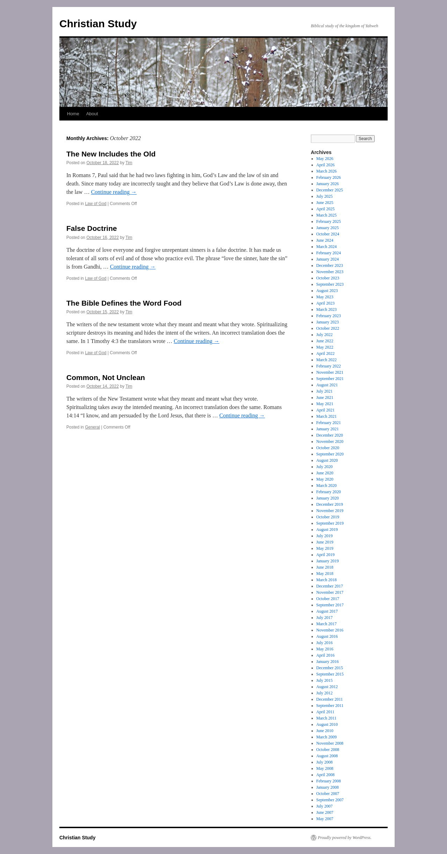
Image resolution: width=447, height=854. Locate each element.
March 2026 (326, 171)
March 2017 (326, 623)
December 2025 (329, 190)
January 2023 (327, 322)
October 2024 (327, 234)
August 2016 (327, 636)
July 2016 (324, 642)
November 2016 (330, 630)
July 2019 (324, 535)
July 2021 (324, 391)
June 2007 (325, 812)
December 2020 (329, 435)
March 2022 (326, 359)
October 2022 (327, 328)
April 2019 (325, 554)
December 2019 (329, 504)
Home (73, 113)
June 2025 (325, 202)
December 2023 (329, 265)
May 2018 (325, 573)
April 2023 (325, 303)
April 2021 (325, 410)
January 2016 (327, 661)
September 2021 (330, 378)
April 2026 (325, 164)
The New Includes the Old (111, 154)
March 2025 (326, 215)
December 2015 (329, 667)
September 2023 (330, 284)
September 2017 (330, 605)
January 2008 (327, 787)
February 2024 (328, 252)
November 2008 (330, 743)
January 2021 (327, 428)
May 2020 (325, 479)
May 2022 (325, 347)
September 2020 (330, 454)
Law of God (95, 203)
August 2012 (327, 686)
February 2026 (328, 177)
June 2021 (325, 397)
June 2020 (325, 472)
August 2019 (327, 529)
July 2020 (324, 466)
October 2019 (327, 516)
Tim (128, 162)
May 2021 (325, 403)
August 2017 (327, 611)
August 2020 (327, 460)
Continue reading (114, 192)
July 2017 (324, 617)
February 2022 (328, 366)
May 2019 (325, 548)
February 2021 (328, 422)
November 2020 (330, 441)
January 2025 (327, 227)
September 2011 (330, 705)
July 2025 (324, 196)
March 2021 (326, 416)
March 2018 (326, 579)
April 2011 (325, 711)
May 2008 (325, 768)
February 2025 (328, 221)
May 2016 (325, 649)
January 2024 (327, 259)
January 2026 (327, 183)
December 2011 (329, 699)
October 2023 (327, 278)
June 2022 (325, 340)
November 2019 (330, 510)
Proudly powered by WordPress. (345, 837)
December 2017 (329, 586)
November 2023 (330, 271)
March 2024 (326, 246)
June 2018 (325, 567)
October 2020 (327, 447)
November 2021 (330, 372)
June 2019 (325, 542)
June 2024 (325, 240)
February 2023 (328, 315)
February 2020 (328, 491)
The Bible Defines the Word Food (124, 303)
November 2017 (330, 592)
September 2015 (330, 674)
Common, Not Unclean (105, 377)
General (92, 427)
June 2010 (325, 730)
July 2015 (324, 680)
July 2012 (324, 693)
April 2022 (325, 353)
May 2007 (325, 818)
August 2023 (327, 290)
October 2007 (327, 793)
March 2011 (326, 718)
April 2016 (325, 655)
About (92, 113)
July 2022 (324, 334)
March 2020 (326, 485)
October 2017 (327, 598)
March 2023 (326, 309)
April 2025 (325, 208)
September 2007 (330, 799)
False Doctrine (91, 228)
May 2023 (325, 296)
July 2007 (324, 806)
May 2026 (325, 158)
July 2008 (324, 762)
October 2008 (327, 749)
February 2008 (328, 781)
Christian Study (98, 23)
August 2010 (327, 724)
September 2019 (330, 523)
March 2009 (326, 737)
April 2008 (325, 774)
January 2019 (327, 561)
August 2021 (327, 384)
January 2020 (327, 498)
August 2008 (327, 755)
